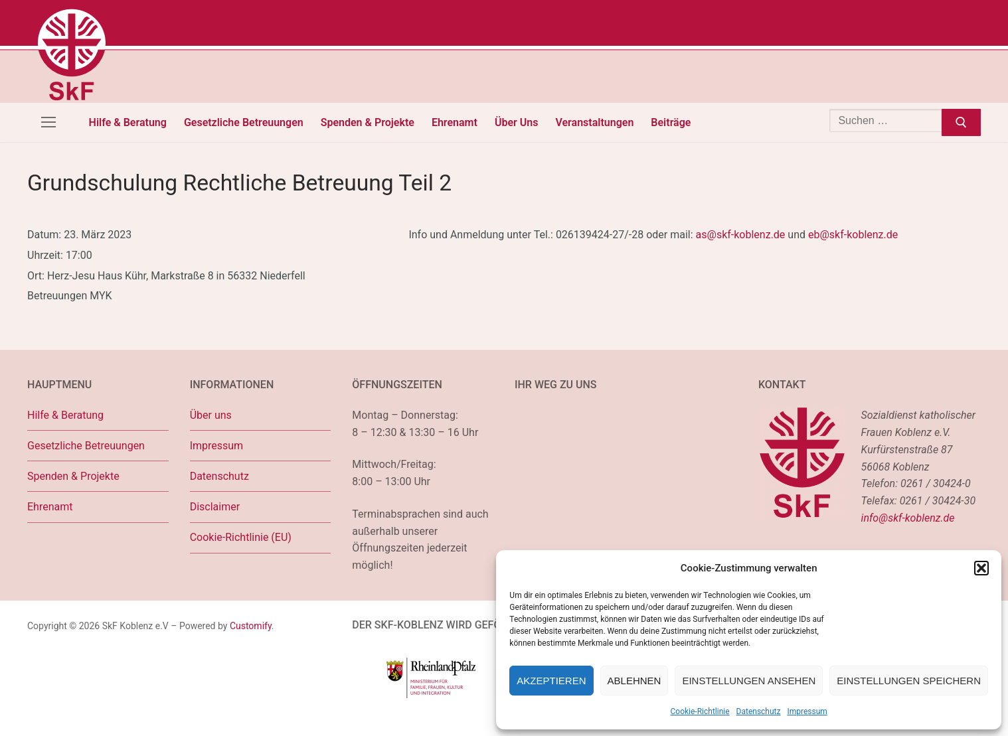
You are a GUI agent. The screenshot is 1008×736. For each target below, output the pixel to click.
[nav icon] (48, 123)
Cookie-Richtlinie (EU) (241, 537)
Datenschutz (758, 711)
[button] (981, 568)
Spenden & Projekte (73, 476)
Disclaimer (215, 506)
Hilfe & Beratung (65, 415)
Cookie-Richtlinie (700, 711)
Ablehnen (634, 680)
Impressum (807, 711)
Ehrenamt (49, 506)
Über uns (211, 415)
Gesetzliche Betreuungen (86, 445)
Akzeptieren (551, 680)
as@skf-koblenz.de (741, 234)
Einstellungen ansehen (748, 680)
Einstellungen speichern (909, 680)
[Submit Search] (961, 123)
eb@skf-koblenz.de (853, 234)
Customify (251, 626)
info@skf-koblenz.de (908, 518)
